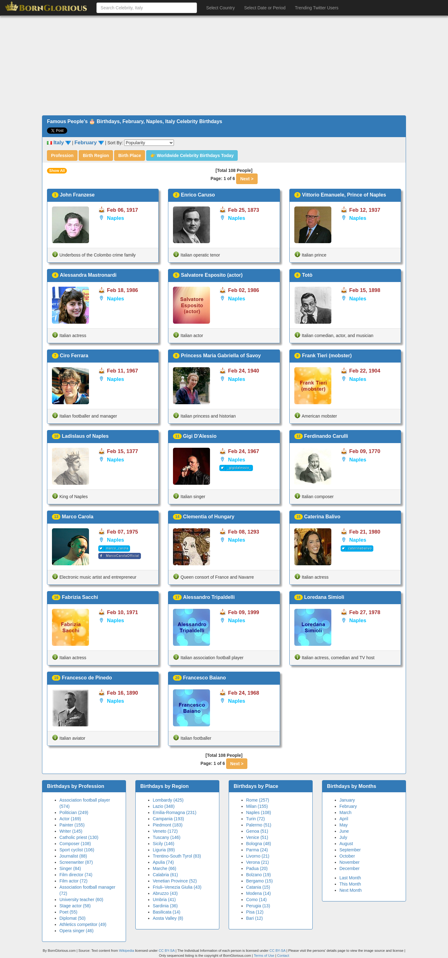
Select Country (220, 7)
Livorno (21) (257, 856)
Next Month (350, 890)
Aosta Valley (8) (168, 918)
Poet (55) (68, 911)
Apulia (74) (163, 862)
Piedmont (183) (168, 824)
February (348, 806)
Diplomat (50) (72, 918)
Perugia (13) (258, 905)
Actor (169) (70, 818)
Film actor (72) (73, 880)
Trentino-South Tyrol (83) (177, 856)
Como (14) (256, 899)
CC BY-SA (167, 950)
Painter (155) (72, 824)
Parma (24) (257, 849)
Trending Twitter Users (316, 7)
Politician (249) (73, 812)
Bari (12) (254, 918)
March (345, 812)
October (347, 856)
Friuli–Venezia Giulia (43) (177, 887)
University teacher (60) (81, 899)
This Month (350, 884)
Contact (283, 955)
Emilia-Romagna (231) (174, 812)
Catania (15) (258, 887)
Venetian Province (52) (175, 880)
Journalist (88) (73, 856)
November (349, 862)
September (350, 849)
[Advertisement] (224, 65)
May (343, 824)
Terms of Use (264, 955)
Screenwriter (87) (76, 862)
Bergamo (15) (259, 880)
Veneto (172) (165, 831)
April (343, 818)
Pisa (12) (255, 911)
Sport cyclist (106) (76, 849)
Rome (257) (257, 800)
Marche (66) (164, 868)
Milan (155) (257, 806)
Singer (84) (70, 868)
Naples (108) (258, 812)
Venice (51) (257, 837)
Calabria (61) (165, 874)
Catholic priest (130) (78, 837)
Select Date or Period (265, 7)
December (349, 868)
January (347, 800)
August (346, 843)
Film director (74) (75, 874)
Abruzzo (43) (165, 893)
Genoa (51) (257, 831)
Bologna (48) (258, 843)
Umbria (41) (164, 899)
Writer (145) (70, 831)
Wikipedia (126, 950)
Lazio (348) (164, 806)
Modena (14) (258, 893)
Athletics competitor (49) (82, 924)
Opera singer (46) (76, 930)
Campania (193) (168, 818)
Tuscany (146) (166, 837)
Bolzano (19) (258, 874)
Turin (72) (255, 818)
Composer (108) (75, 843)
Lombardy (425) (168, 800)
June (344, 831)
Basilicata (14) (166, 911)
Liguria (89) (164, 849)
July (343, 837)
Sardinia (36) (165, 905)
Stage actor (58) (75, 905)
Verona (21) (257, 862)
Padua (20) (257, 868)
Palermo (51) (258, 824)
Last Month (350, 877)
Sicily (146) (163, 843)
